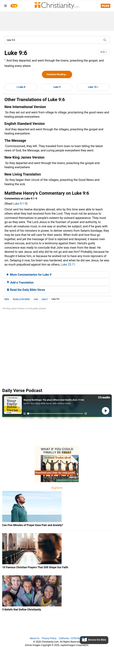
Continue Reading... (56, 74)
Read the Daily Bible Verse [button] (26, 290)
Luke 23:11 (68, 264)
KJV (103, 52)
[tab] (57, 274)
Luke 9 (57, 87)
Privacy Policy (49, 638)
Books (21, 299)
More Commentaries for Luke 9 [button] (29, 274)
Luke (36, 299)
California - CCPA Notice (71, 638)
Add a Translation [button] (20, 282)
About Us (34, 638)
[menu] (5, 6)
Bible (6, 299)
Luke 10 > (93, 87)
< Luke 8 (20, 87)
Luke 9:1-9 (19, 203)
